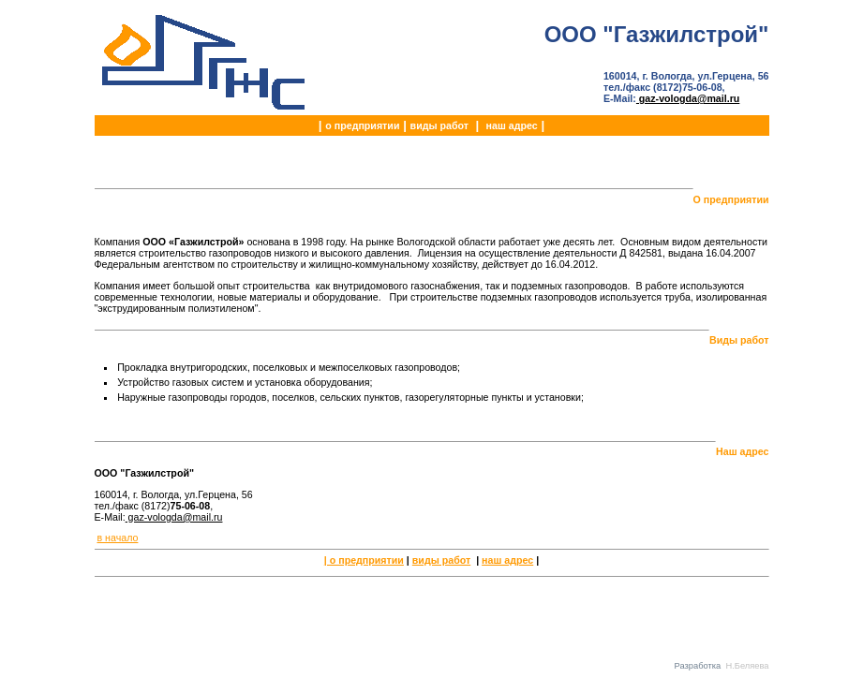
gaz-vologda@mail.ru (687, 98)
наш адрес (512, 125)
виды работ (439, 125)
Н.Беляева (746, 666)
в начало (117, 537)
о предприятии (362, 125)
